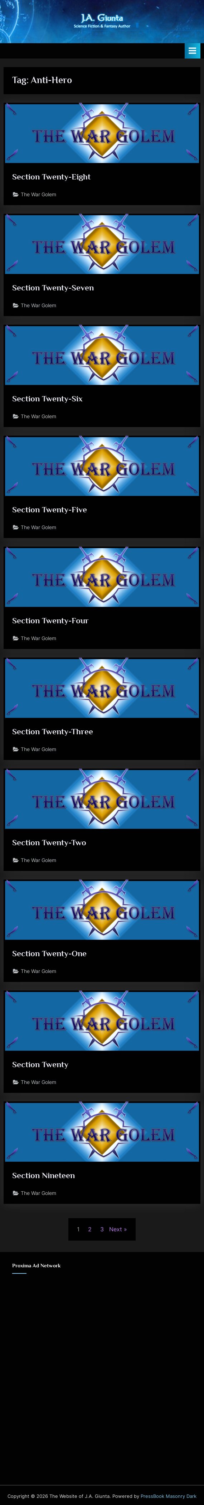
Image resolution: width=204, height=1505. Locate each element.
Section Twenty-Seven (53, 287)
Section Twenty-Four (50, 620)
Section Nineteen (43, 1175)
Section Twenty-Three (52, 731)
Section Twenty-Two (49, 842)
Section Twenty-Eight (51, 176)
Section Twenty (40, 1064)
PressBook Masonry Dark (168, 1496)
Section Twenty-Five (49, 509)
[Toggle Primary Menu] (192, 51)
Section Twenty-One (49, 953)
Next (115, 1229)
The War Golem (38, 194)
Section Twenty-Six (47, 398)
